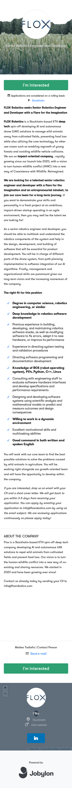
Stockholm (38, 100)
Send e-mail (38, 653)
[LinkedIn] (36, 738)
